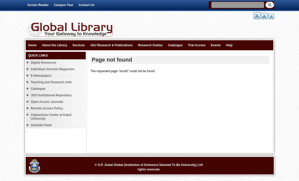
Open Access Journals (47, 102)
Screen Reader (38, 5)
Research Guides (150, 45)
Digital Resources (43, 62)
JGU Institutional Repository (51, 95)
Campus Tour (63, 5)
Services (78, 45)
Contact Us (87, 5)
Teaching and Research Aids (51, 82)
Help (229, 45)
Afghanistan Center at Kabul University (51, 116)
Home (32, 45)
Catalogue (175, 45)
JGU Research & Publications (111, 45)
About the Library (54, 45)
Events (216, 45)
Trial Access (197, 45)
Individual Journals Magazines (52, 69)
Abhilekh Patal (41, 125)
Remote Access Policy (47, 108)
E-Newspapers (41, 75)
